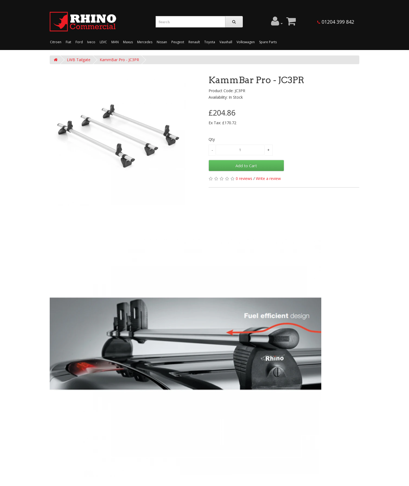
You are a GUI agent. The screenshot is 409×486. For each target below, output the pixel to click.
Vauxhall (225, 42)
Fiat (68, 42)
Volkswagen (246, 42)
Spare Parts (268, 42)
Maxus (128, 42)
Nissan (162, 42)
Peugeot (177, 42)
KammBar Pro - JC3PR (119, 59)
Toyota (209, 42)
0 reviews (244, 178)
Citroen (55, 42)
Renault (194, 42)
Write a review (268, 178)
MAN (115, 42)
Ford (79, 42)
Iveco (91, 42)
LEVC (103, 42)
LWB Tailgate (78, 59)
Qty (212, 139)
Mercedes (144, 42)
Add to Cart (246, 165)
